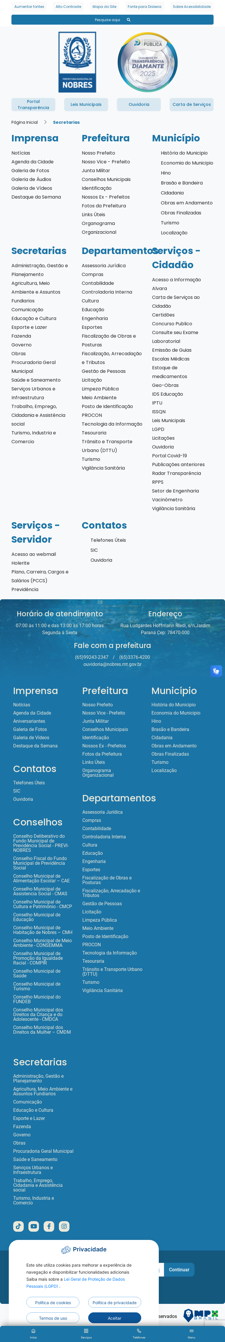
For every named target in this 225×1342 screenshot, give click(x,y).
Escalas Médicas (171, 359)
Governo (21, 344)
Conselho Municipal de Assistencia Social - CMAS (40, 891)
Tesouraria (94, 432)
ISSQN (159, 411)
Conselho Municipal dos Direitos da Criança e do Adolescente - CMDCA (38, 1015)
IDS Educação (167, 394)
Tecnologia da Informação (112, 424)
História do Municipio (184, 153)
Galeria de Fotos (30, 170)
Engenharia (95, 318)
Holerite (20, 563)
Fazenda (21, 336)
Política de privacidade (115, 1302)
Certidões (163, 315)
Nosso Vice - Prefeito (106, 161)
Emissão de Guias (172, 350)
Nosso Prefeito (98, 153)
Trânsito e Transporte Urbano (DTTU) (112, 972)
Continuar (179, 1269)
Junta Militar (96, 170)
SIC (94, 550)
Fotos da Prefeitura (104, 205)
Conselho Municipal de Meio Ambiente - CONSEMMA (42, 943)
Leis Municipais (168, 420)
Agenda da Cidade (32, 161)
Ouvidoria (163, 447)
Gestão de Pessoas (104, 371)
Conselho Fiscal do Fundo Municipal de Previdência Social (40, 863)
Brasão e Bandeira (182, 183)
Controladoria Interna (107, 292)
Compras (92, 274)
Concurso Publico (172, 323)
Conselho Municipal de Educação (36, 917)
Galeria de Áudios (31, 179)
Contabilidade (98, 283)
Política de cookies (53, 1302)
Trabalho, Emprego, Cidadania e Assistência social (38, 415)
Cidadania (172, 192)
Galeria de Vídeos (31, 188)
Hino (166, 173)
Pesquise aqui (112, 19)
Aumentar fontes (29, 6)
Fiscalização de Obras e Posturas (107, 880)
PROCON (92, 415)
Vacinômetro (167, 499)
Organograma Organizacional (98, 773)
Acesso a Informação (176, 279)
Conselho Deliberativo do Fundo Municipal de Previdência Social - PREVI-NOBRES (41, 843)
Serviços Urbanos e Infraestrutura (33, 1170)
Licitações (163, 438)
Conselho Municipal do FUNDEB (37, 999)
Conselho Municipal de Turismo (36, 986)
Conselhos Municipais (106, 179)
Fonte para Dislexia (144, 6)
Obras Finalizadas (181, 212)
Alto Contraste (68, 6)
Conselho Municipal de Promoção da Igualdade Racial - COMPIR (38, 958)
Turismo (170, 222)
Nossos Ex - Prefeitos (106, 197)
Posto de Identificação (107, 406)
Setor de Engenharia (175, 491)
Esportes (92, 327)
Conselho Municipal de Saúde (36, 973)
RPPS (157, 482)
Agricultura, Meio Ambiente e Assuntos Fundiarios (35, 292)
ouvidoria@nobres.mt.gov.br (112, 664)
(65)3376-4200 (134, 657)
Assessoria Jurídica (104, 265)
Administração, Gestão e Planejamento (38, 1078)
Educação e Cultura (33, 318)
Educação (93, 309)
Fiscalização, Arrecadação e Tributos (111, 893)
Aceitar (114, 1318)
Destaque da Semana (36, 197)
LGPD (158, 429)
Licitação (92, 380)
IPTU (157, 403)
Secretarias (66, 122)
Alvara (159, 288)
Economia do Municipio (187, 163)
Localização (174, 232)
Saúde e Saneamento (36, 380)
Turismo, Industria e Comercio (33, 1200)
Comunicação (27, 309)
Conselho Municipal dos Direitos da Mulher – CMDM (42, 1030)
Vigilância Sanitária (103, 468)
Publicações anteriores (178, 464)
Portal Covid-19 (169, 455)
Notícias (20, 153)
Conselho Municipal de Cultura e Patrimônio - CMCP (42, 904)
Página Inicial (24, 122)
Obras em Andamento (187, 202)
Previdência (24, 589)
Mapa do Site (104, 6)
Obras (18, 353)
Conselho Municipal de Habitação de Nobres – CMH (42, 930)
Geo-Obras (165, 385)
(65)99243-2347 (91, 657)
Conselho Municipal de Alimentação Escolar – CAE (41, 878)
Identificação (97, 188)
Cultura (90, 300)
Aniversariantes (29, 721)
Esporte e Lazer (29, 327)
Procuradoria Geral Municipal (43, 1151)
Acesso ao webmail (33, 554)
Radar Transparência (176, 473)
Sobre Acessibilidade (192, 6)
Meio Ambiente (99, 397)
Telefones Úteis (108, 540)
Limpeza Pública (100, 388)
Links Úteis (93, 214)
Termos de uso (53, 1318)
